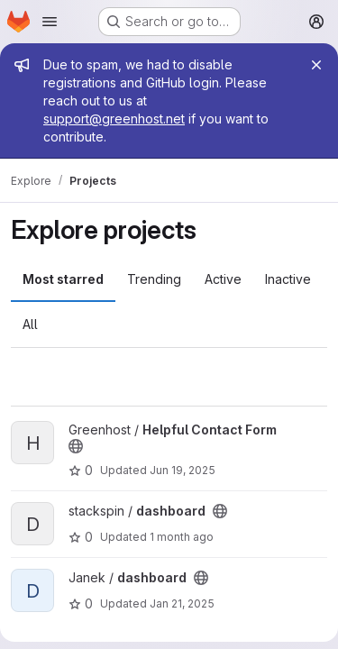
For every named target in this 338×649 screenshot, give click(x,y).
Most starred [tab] (63, 279)
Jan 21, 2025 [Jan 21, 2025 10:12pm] (182, 603)
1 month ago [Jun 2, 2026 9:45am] (182, 537)
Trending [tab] (154, 279)
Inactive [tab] (288, 279)
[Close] (316, 65)
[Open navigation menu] (49, 21)
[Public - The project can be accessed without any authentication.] (76, 446)
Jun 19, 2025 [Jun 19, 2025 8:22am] (182, 470)
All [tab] (30, 324)
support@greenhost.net (114, 118)
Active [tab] (223, 279)
